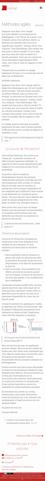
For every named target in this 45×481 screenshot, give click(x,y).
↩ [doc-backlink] (33, 423)
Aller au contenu (24, 1)
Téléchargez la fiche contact (16, 455)
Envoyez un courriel (11, 458)
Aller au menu (39, 1)
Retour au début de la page (30, 435)
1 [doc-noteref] (22, 45)
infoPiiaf (9, 8)
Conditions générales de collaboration (18, 466)
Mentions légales (9, 469)
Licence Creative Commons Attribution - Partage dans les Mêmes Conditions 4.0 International (22, 477)
